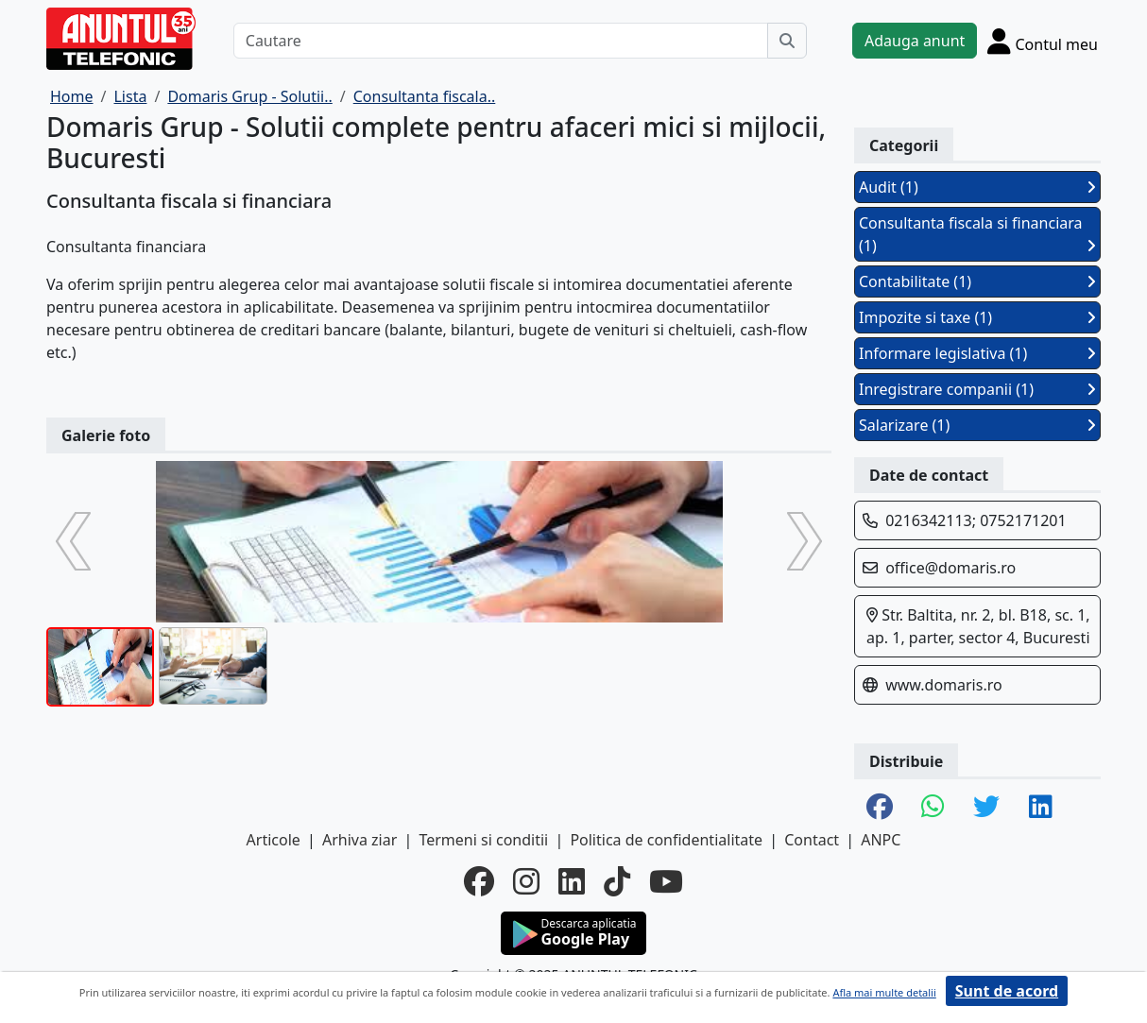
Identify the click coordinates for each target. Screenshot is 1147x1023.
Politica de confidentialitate (666, 839)
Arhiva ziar (359, 839)
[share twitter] (986, 807)
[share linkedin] (1041, 807)
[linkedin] (571, 881)
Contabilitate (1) (977, 281)
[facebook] (479, 881)
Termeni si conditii (483, 839)
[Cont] (1043, 41)
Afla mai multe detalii (883, 992)
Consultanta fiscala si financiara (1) (977, 234)
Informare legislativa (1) (977, 353)
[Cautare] (500, 41)
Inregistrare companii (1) (977, 389)
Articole (273, 839)
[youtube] (666, 881)
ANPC (880, 839)
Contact (811, 839)
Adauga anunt (915, 40)
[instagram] (526, 881)
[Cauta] (787, 41)
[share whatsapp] (933, 807)
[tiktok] (617, 881)
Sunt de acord (1006, 990)
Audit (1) (977, 187)
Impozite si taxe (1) (977, 317)
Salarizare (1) (977, 425)
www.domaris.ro (943, 684)
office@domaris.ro (950, 567)
